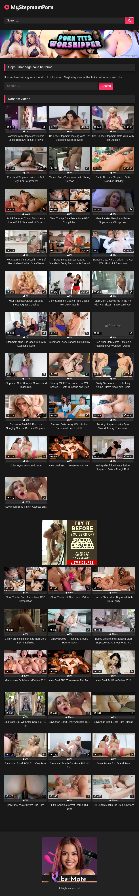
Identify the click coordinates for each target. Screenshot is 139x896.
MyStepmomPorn (28, 7)
